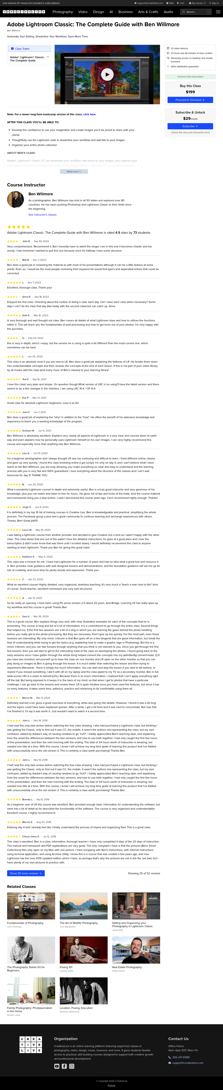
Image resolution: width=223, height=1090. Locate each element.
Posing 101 (66, 967)
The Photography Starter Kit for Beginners (26, 968)
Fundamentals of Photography (25, 923)
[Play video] (107, 74)
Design (98, 11)
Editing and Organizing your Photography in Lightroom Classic (132, 924)
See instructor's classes (42, 215)
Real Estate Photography (127, 967)
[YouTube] (57, 1066)
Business (125, 11)
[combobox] (195, 12)
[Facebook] (64, 1066)
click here (89, 114)
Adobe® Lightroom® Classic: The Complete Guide (27, 58)
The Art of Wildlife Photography (79, 923)
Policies (111, 1085)
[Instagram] (71, 1066)
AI (111, 11)
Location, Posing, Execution (76, 1008)
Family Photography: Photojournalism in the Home (29, 1009)
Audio (168, 11)
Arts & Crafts (148, 11)
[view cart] (181, 3)
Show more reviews (26, 873)
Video (82, 11)
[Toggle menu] (218, 12)
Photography (63, 11)
